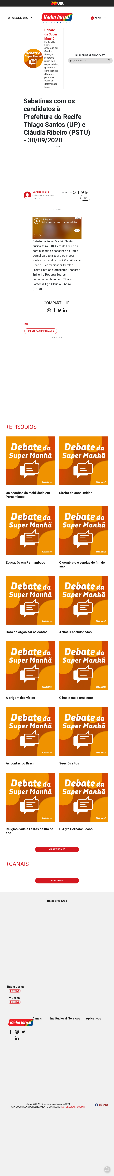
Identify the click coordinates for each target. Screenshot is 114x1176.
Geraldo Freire (41, 191)
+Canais (17, 864)
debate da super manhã (40, 331)
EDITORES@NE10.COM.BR (73, 1107)
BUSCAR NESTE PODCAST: (90, 55)
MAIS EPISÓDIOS (57, 849)
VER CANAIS (57, 880)
